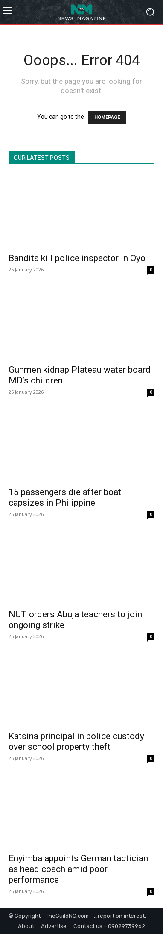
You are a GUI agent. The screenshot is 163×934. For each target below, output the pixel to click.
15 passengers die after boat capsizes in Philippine (65, 497)
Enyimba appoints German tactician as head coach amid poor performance (78, 869)
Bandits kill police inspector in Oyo (77, 258)
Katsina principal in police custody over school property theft (76, 741)
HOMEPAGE (107, 117)
